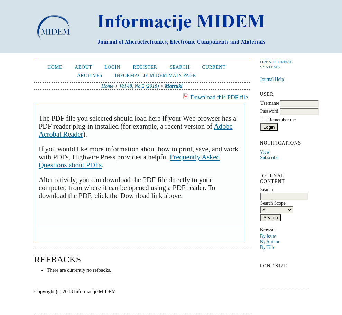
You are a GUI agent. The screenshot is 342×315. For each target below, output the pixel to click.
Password (269, 111)
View (265, 152)
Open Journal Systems (276, 64)
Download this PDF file (219, 97)
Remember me (282, 119)
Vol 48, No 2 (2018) (139, 86)
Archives (89, 75)
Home (54, 67)
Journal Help (272, 79)
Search (180, 67)
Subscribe (269, 157)
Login (112, 67)
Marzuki (174, 86)
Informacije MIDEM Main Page (155, 75)
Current (214, 67)
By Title (267, 247)
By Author (270, 241)
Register (145, 67)
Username (269, 103)
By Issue (268, 236)
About (83, 67)
